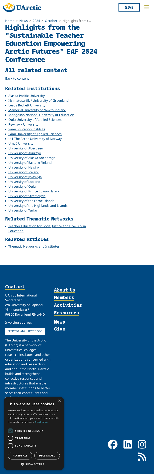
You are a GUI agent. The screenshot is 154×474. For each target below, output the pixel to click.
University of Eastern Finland (30, 162)
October (51, 21)
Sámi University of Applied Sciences (35, 134)
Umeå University (20, 143)
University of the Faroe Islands (31, 201)
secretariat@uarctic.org (25, 331)
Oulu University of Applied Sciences (35, 119)
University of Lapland (24, 181)
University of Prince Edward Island (34, 191)
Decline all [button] (47, 455)
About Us (64, 290)
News (23, 21)
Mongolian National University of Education (41, 115)
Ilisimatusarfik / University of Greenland (38, 100)
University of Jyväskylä (25, 177)
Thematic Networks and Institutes (34, 246)
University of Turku (22, 210)
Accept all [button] (20, 455)
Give (129, 7)
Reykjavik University (23, 124)
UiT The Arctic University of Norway (35, 139)
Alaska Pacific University (26, 96)
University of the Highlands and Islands (38, 205)
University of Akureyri (24, 153)
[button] (34, 464)
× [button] (59, 401)
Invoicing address (18, 322)
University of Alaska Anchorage (31, 158)
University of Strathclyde (26, 196)
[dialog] (34, 433)
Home (9, 21)
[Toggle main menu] (147, 7)
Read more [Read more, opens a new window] (41, 422)
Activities (68, 305)
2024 (36, 21)
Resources (66, 313)
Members (64, 297)
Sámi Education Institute (26, 129)
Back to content (17, 78)
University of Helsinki (24, 167)
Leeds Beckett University (26, 105)
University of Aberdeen (25, 148)
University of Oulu (22, 186)
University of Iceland (23, 172)
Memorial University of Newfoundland (37, 110)
